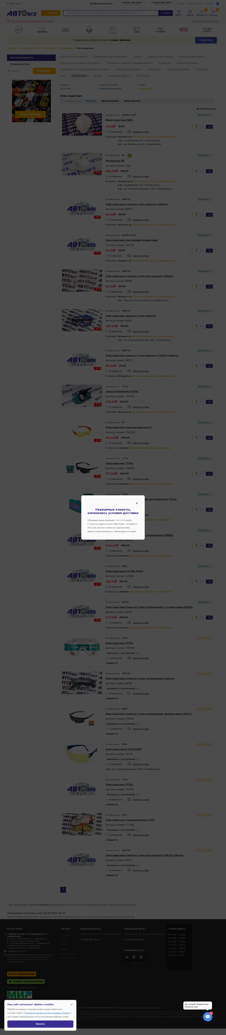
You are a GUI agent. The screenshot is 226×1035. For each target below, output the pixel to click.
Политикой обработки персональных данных (46, 1013)
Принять (40, 1024)
